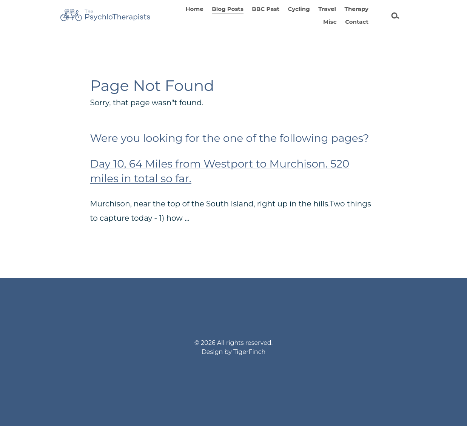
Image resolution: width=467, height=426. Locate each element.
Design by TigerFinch (234, 351)
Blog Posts (228, 8)
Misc (330, 21)
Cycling (299, 8)
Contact (356, 21)
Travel (327, 8)
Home (194, 8)
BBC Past (265, 8)
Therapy (356, 8)
